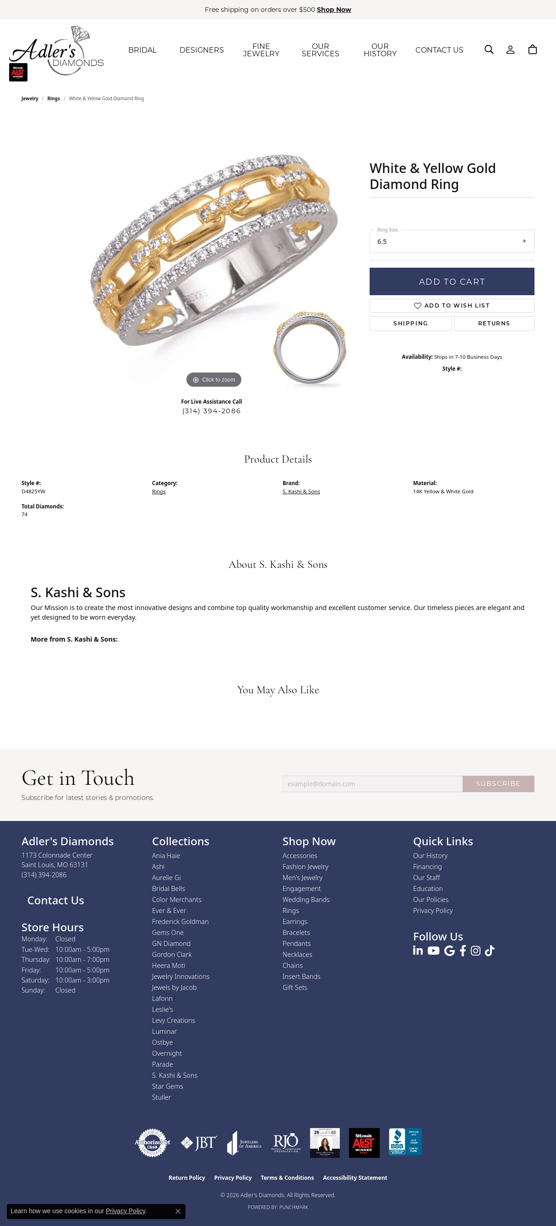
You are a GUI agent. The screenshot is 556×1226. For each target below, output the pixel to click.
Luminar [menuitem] (164, 1031)
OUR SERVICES (320, 50)
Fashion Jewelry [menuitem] (305, 866)
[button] (489, 49)
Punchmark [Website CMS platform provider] (293, 1207)
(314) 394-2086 (211, 411)
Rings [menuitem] (291, 910)
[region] (213, 253)
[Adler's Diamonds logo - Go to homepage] (56, 50)
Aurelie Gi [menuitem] (166, 877)
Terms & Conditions (287, 1178)
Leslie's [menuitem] (162, 1009)
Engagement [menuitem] (302, 888)
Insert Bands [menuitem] (302, 976)
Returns (494, 323)
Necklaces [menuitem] (297, 954)
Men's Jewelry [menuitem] (302, 877)
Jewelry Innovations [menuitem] (181, 976)
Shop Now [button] (334, 9)
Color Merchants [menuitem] (177, 899)
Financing (427, 866)
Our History (430, 855)
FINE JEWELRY (261, 50)
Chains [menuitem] (293, 965)
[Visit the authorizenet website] (152, 1143)
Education (428, 888)
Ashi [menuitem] (158, 866)
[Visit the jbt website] (199, 1143)
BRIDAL (142, 50)
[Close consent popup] (178, 1211)
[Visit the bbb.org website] (405, 1143)
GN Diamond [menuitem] (171, 943)
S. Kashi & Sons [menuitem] (174, 1075)
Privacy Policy (433, 910)
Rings (54, 98)
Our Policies (431, 899)
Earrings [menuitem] (295, 921)
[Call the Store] (44, 874)
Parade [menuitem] (162, 1064)
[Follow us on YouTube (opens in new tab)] (433, 950)
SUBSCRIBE (498, 783)
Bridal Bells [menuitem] (168, 888)
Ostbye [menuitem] (162, 1042)
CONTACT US (439, 50)
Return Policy (187, 1178)
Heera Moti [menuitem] (168, 965)
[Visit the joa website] (244, 1143)
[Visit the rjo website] (286, 1143)
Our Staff (426, 877)
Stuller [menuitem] (161, 1097)
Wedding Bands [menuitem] (306, 899)
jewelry (30, 98)
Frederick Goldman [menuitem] (180, 921)
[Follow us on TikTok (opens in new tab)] (490, 950)
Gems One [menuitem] (168, 932)
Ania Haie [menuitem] (166, 855)
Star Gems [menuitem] (167, 1086)
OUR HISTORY (380, 50)
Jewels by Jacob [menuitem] (174, 987)
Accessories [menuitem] (300, 855)
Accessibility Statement (355, 1178)
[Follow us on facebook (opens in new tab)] (462, 950)
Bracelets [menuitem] (296, 932)
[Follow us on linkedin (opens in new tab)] (418, 950)
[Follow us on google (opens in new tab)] (449, 950)
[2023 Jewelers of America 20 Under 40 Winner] (325, 1143)
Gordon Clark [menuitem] (172, 954)
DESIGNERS (202, 50)
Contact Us (54, 899)
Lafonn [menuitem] (162, 998)
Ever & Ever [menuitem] (169, 910)
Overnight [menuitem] (167, 1053)
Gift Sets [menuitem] (295, 987)
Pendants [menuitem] (297, 943)
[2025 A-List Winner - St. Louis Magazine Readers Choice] (364, 1143)
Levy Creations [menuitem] (173, 1020)
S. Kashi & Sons (301, 491)
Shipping (410, 323)
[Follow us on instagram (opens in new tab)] (475, 950)
